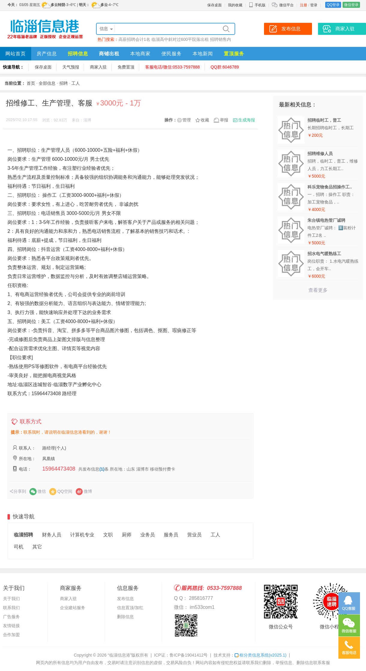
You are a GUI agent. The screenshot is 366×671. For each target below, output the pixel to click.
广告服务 (11, 616)
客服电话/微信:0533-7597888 (172, 67)
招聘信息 (78, 53)
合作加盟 (11, 634)
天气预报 (70, 67)
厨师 (126, 534)
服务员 (171, 534)
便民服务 (171, 53)
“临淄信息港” (119, 655)
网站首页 (15, 53)
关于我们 (11, 598)
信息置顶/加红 (130, 607)
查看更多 (318, 290)
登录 (313, 5)
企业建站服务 (72, 607)
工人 (75, 83)
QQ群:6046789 (225, 67)
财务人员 (51, 534)
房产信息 (47, 53)
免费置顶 (126, 67)
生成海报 (246, 119)
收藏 (205, 119)
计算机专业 (82, 534)
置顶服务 (234, 53)
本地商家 (140, 53)
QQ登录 (333, 5)
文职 (108, 534)
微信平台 (286, 5)
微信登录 (351, 5)
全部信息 (47, 83)
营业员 (194, 534)
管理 (186, 119)
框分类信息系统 (260, 655)
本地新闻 (203, 53)
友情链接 (11, 625)
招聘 (63, 83)
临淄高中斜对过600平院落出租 (180, 39)
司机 (18, 546)
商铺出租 (109, 53)
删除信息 (125, 616)
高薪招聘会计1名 (134, 39)
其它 (37, 546)
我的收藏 (235, 5)
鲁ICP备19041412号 (189, 655)
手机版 (257, 5)
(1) (101, 469)
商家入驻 (98, 67)
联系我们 (11, 607)
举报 (224, 119)
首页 (31, 83)
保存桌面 (214, 5)
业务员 (147, 534)
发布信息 (125, 598)
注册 (303, 5)
